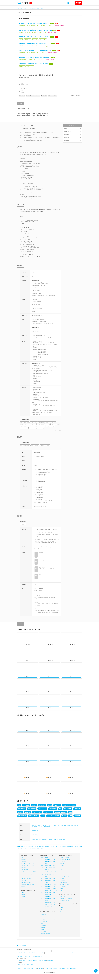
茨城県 (46, 865)
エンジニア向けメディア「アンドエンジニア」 (71, 952)
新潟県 (46, 874)
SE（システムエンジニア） (69, 805)
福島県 (54, 861)
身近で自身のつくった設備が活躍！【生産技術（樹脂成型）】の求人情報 (30, 8)
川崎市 (50, 872)
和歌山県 (54, 888)
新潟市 (46, 876)
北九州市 (47, 908)
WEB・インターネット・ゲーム (27, 874)
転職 (18, 956)
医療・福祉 (24, 867)
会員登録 (78, 3)
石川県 (50, 878)
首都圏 (42, 867)
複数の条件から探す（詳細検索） (66, 898)
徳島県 (46, 898)
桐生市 (36, 830)
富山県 (46, 878)
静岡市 (46, 884)
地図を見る (37, 598)
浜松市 (50, 884)
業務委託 (23, 896)
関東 (60, 808)
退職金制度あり (43, 927)
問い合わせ (41, 968)
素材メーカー (62, 861)
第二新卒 (64, 815)
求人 (22, 956)
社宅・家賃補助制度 (58, 839)
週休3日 (50, 805)
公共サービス (24, 886)
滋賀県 (46, 886)
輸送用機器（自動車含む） (37, 835)
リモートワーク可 (67, 839)
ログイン (71, 3)
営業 (22, 857)
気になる (28, 644)
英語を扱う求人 (30, 964)
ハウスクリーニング (37, 812)
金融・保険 (62, 878)
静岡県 (50, 880)
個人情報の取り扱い (26, 968)
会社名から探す (62, 896)
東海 (41, 880)
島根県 (50, 892)
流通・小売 (62, 872)
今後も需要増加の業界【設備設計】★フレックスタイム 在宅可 (35, 43)
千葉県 (50, 867)
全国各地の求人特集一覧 (64, 900)
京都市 (46, 890)
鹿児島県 (47, 906)
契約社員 (23, 894)
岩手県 (50, 859)
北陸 (41, 878)
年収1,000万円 (42, 805)
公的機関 (61, 888)
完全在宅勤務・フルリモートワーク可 (48, 919)
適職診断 (33, 952)
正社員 (43, 815)
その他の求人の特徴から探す (46, 933)
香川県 (50, 898)
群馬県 (33, 830)
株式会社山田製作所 (78, 846)
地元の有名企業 (21, 808)
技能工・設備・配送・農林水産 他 (28, 884)
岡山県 (54, 892)
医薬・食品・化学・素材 (26, 882)
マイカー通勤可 (41, 839)
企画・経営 (24, 859)
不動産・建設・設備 (63, 882)
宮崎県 (54, 904)
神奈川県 (47, 869)
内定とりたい (57, 805)
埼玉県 (46, 867)
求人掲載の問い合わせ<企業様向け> (51, 968)
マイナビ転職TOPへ (22, 945)
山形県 (50, 861)
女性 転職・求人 (42, 960)
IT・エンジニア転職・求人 (22, 960)
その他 (61, 890)
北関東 (42, 865)
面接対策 (42, 952)
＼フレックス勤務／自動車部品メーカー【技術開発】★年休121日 (35, 50)
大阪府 (54, 886)
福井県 (54, 878)
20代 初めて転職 (67, 808)
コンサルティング (63, 880)
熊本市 (55, 908)
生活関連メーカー (63, 865)
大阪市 (50, 890)
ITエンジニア (24, 876)
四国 (41, 898)
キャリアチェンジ (42, 808)
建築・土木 (24, 880)
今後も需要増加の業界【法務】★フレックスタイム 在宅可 (33, 63)
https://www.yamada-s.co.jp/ (40, 506)
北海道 (42, 857)
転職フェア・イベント (57, 952)
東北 (41, 859)
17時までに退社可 (49, 839)
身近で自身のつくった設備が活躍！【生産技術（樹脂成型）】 (34, 23)
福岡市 (51, 908)
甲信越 (42, 874)
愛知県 (54, 880)
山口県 (50, 894)
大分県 (50, 904)
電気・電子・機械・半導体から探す (39, 825)
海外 (41, 910)
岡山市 (46, 896)
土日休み (61, 907)
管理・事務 (24, 861)
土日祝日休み (78, 815)
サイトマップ (34, 968)
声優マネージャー (48, 812)
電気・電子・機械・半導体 (54, 825)
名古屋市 (54, 884)
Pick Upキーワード (28, 956)
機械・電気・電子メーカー (65, 859)
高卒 (60, 911)
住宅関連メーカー (63, 863)
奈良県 (50, 888)
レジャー (61, 871)
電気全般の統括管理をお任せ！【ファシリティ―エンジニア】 (34, 36)
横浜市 (46, 872)
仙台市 (46, 863)
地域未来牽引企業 (32, 808)
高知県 (46, 900)
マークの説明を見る (57, 430)
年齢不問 (34, 805)
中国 (41, 892)
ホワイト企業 (26, 805)
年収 (29, 952)
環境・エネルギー (63, 886)
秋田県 (46, 861)
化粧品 (70, 812)
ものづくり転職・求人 (33, 960)
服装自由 (42, 929)
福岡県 (46, 902)
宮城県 (54, 859)
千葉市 (52, 871)
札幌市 (46, 857)
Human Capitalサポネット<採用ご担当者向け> (68, 968)
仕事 (38, 952)
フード (61, 874)
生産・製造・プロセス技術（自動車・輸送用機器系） (64, 846)
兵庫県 (46, 888)
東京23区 (56, 871)
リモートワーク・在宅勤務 (53, 815)
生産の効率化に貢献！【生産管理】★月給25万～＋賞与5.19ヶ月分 (35, 30)
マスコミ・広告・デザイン (65, 876)
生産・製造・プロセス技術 (67, 825)
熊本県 (46, 904)
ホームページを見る (39, 590)
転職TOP (18, 846)
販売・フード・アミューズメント (28, 863)
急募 (41, 916)
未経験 (70, 815)
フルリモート (77, 808)
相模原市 (54, 872)
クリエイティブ (24, 872)
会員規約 (19, 968)
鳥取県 (46, 892)
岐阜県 (46, 880)
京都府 (50, 886)
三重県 (46, 882)
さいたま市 (47, 871)
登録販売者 (27, 812)
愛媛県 (54, 898)
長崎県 (54, 902)
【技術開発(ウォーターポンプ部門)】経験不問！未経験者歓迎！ (34, 57)
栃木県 (50, 865)
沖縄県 (51, 906)
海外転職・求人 (51, 960)
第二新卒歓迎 (35, 839)
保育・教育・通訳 (25, 869)
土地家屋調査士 (52, 808)
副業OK (42, 923)
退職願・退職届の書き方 (22, 952)
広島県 (46, 894)
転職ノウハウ (48, 952)
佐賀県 (50, 902)
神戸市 (57, 890)
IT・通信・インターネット (65, 857)
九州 (41, 902)
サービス (61, 869)
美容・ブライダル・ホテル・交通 (28, 865)
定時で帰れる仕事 (22, 815)
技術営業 (20, 812)
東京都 (54, 867)
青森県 (46, 859)
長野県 (54, 874)
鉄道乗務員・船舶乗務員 (60, 812)
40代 (19, 805)
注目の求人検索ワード (34, 815)
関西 (41, 886)
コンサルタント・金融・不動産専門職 (29, 871)
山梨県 (50, 874)
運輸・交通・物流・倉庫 (64, 884)
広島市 (50, 896)
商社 (60, 867)
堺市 (53, 890)
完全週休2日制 (43, 925)
